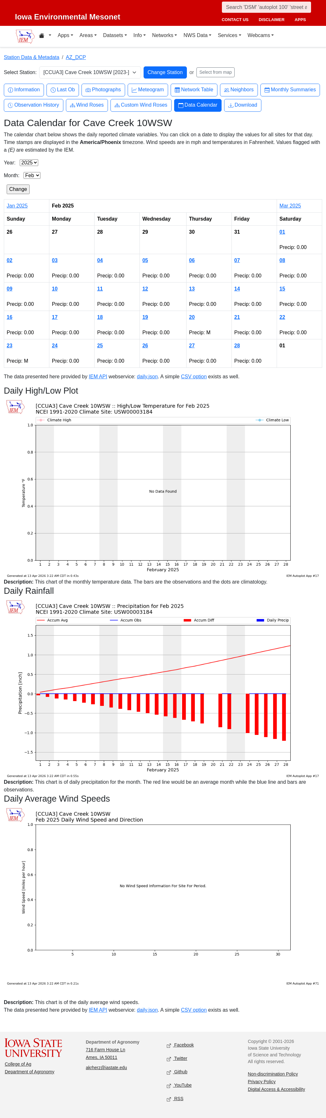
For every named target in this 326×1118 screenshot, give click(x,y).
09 (9, 288)
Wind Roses (87, 105)
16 (9, 317)
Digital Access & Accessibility (276, 1089)
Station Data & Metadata (31, 57)
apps (300, 19)
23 (9, 345)
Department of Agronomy (29, 1071)
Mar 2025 (290, 205)
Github (177, 1072)
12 (145, 288)
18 (100, 317)
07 (237, 260)
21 (237, 317)
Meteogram (148, 90)
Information (24, 90)
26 (145, 345)
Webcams (259, 35)
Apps (63, 35)
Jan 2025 (17, 205)
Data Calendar (197, 105)
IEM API (98, 376)
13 (192, 288)
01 (282, 232)
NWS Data (195, 35)
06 (192, 260)
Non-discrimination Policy (273, 1073)
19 (145, 317)
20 (192, 317)
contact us (235, 19)
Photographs (103, 90)
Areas (86, 35)
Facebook (180, 1045)
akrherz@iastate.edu (106, 1067)
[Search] (266, 7)
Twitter (177, 1059)
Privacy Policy (262, 1081)
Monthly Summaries (290, 90)
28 (237, 345)
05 (145, 260)
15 (282, 288)
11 (100, 288)
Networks (163, 35)
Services (227, 35)
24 (55, 345)
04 (100, 260)
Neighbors (239, 90)
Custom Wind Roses (141, 105)
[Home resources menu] (45, 36)
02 (9, 260)
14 (237, 288)
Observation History (33, 105)
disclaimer (272, 19)
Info (137, 35)
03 (55, 260)
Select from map (215, 72)
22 (282, 317)
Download (242, 105)
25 (100, 345)
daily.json (147, 376)
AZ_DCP (76, 57)
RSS (175, 1099)
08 (282, 260)
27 (192, 345)
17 (55, 317)
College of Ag (18, 1064)
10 (55, 288)
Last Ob (63, 90)
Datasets (113, 35)
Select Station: (20, 72)
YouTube (179, 1085)
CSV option (194, 376)
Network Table (194, 90)
